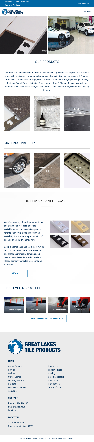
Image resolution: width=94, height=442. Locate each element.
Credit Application (56, 377)
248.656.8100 (83, 3)
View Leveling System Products (47, 318)
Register (16, 5)
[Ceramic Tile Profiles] (17, 113)
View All (16, 273)
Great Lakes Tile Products (37, 438)
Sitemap (69, 438)
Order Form (53, 380)
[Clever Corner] (77, 113)
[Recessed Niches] (47, 113)
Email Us (12, 410)
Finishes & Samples (17, 387)
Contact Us (53, 366)
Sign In (7, 5)
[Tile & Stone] (17, 170)
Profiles (11, 370)
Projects (12, 384)
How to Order (54, 384)
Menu (89, 12)
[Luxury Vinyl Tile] (47, 170)
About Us (12, 391)
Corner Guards (15, 366)
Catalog (51, 373)
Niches (11, 373)
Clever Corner (14, 377)
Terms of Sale (54, 387)
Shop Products (55, 370)
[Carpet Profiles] (77, 170)
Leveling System (16, 380)
